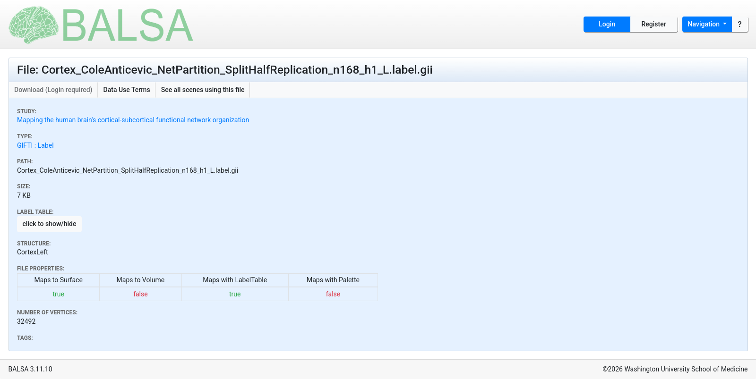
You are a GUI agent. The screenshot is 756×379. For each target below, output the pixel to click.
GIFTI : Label (35, 145)
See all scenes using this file (203, 89)
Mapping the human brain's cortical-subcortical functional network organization (133, 120)
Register (654, 24)
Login (607, 24)
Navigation (705, 24)
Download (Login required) (53, 89)
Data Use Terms (126, 89)
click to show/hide (50, 223)
